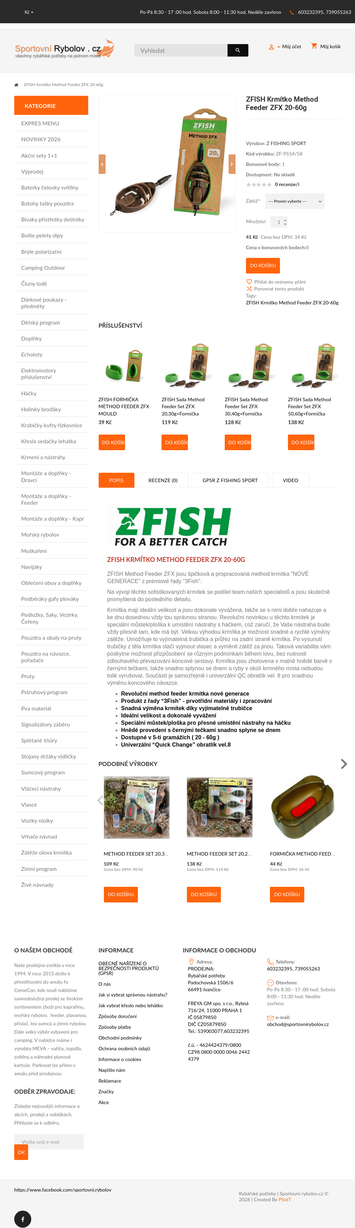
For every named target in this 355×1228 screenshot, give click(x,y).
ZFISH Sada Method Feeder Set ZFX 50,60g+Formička (309, 402)
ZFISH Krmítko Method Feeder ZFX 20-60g (292, 299)
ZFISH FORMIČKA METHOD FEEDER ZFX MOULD (124, 402)
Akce (104, 1098)
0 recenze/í (287, 183)
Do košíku (113, 438)
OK (21, 1148)
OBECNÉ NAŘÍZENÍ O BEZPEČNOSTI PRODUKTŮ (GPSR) (129, 964)
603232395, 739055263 (324, 12)
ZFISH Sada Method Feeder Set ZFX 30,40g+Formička (246, 402)
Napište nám (112, 1065)
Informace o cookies (120, 1055)
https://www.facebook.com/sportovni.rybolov (63, 1185)
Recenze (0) (163, 476)
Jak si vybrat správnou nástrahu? (133, 990)
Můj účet (284, 47)
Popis (116, 476)
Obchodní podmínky (120, 1033)
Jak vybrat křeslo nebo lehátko (131, 1001)
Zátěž (252, 200)
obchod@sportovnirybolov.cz (298, 1020)
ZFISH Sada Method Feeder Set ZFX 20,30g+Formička (183, 402)
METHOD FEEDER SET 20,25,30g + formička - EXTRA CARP (252, 850)
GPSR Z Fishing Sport (230, 476)
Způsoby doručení (118, 1012)
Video (290, 476)
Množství (256, 221)
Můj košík (326, 47)
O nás (105, 979)
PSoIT (285, 1195)
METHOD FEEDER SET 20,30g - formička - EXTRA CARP (165, 850)
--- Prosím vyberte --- (287, 200)
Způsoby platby (115, 1022)
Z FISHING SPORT (286, 142)
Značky (106, 1087)
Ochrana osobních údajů (124, 1044)
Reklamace (110, 1076)
